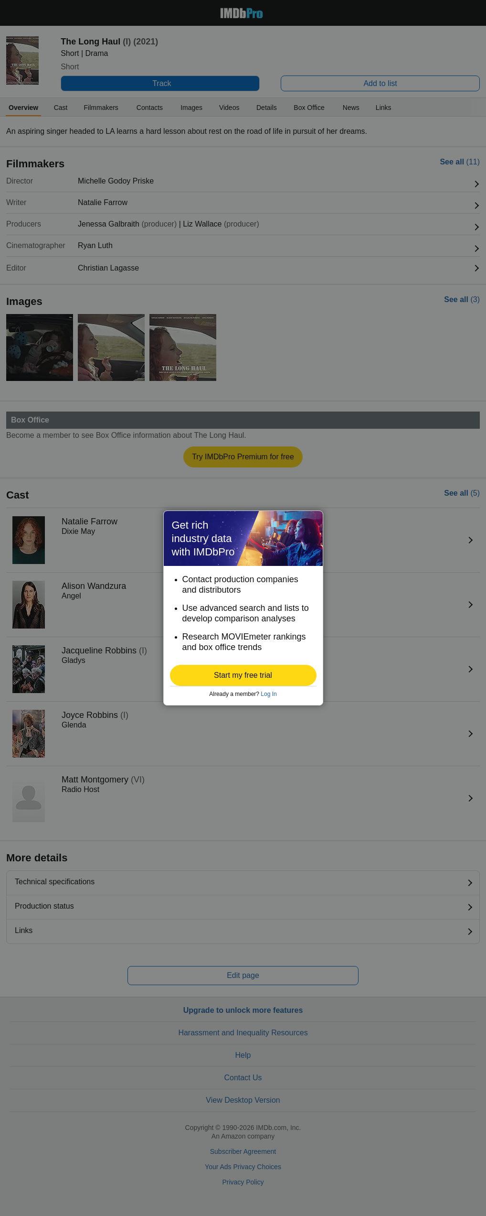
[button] (243, 675)
